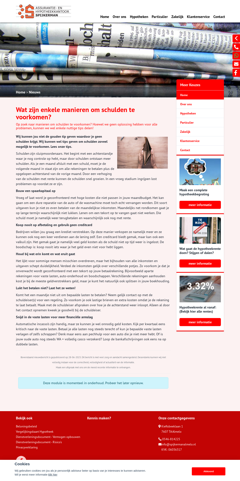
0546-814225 (169, 439)
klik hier (52, 474)
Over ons (119, 16)
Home (104, 16)
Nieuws (34, 92)
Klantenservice (198, 16)
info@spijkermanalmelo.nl (177, 444)
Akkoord (208, 471)
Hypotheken (139, 16)
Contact (219, 16)
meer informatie (200, 205)
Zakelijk (177, 16)
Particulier (160, 16)
